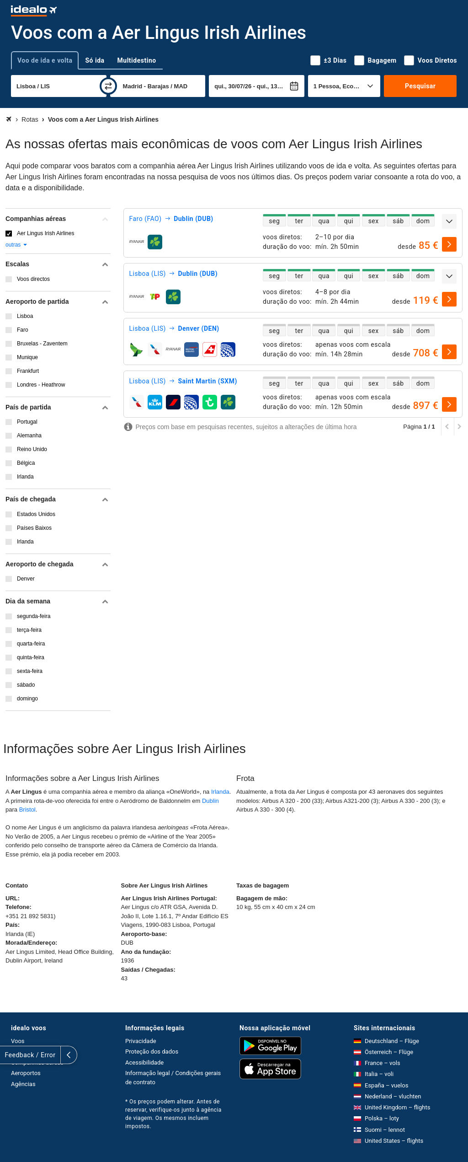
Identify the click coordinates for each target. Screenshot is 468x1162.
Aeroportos (26, 1073)
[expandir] (449, 221)
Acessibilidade (144, 1062)
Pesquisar (420, 86)
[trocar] (108, 86)
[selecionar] (449, 244)
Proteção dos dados (151, 1051)
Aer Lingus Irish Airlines (45, 233)
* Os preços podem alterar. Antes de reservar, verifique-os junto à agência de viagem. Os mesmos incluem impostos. (173, 1114)
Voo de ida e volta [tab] (44, 60)
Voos (18, 1041)
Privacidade (140, 1041)
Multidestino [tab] (136, 60)
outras (16, 245)
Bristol (27, 809)
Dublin (210, 800)
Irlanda (220, 791)
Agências (23, 1084)
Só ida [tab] (94, 60)
